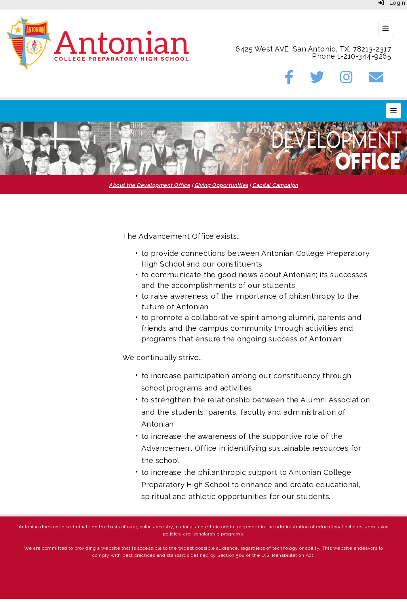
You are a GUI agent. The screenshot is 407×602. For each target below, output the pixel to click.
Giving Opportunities (221, 185)
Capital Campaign (275, 185)
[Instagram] (346, 80)
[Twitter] (317, 80)
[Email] (376, 80)
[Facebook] (289, 80)
